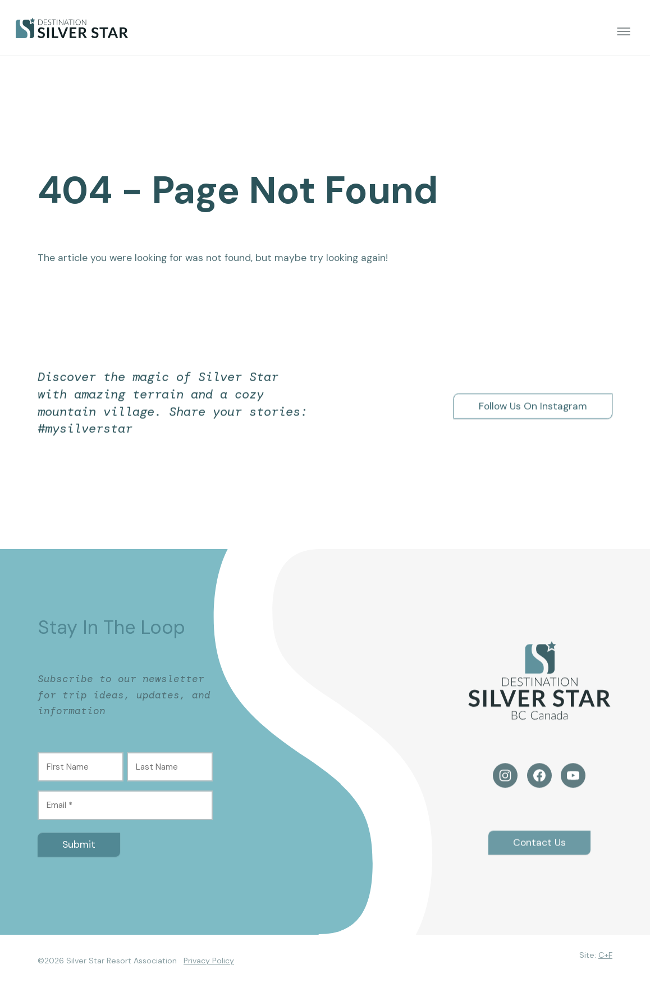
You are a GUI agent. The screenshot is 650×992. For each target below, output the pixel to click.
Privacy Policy (209, 961)
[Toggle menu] (623, 31)
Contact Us (539, 852)
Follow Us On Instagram (533, 406)
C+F (605, 955)
